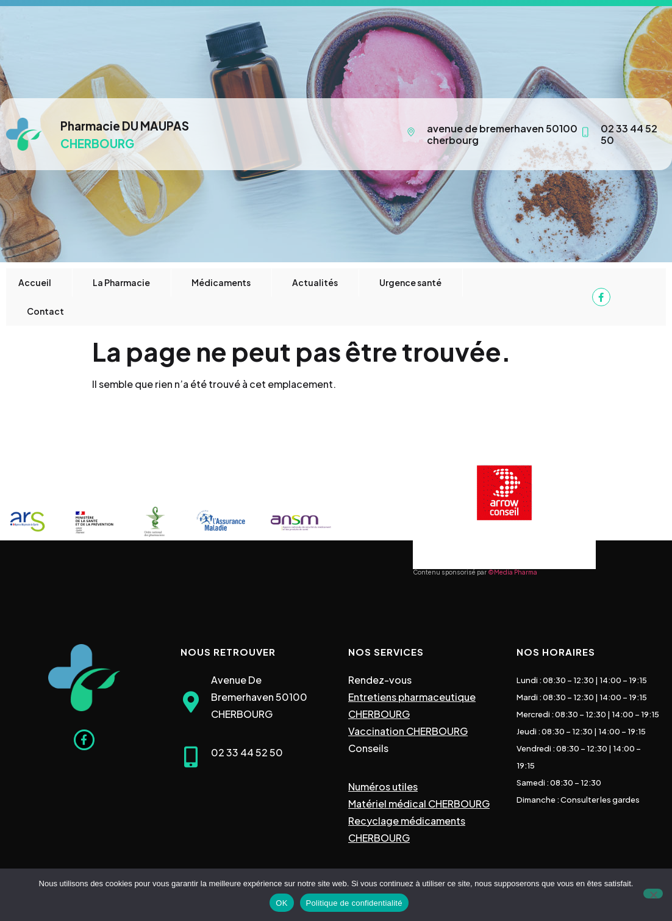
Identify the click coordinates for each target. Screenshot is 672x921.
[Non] (653, 893)
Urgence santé (410, 282)
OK (281, 903)
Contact (45, 311)
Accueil (34, 282)
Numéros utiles (383, 786)
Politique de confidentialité (354, 903)
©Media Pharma (512, 572)
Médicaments (221, 282)
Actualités (315, 282)
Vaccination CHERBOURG (408, 731)
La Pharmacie (121, 282)
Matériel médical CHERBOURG (419, 803)
